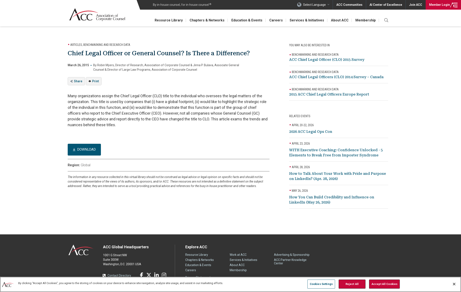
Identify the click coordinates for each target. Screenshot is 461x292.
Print (95, 81)
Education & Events (246, 20)
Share (78, 81)
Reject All (352, 284)
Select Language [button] (314, 4)
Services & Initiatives (307, 20)
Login (439, 4)
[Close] (454, 284)
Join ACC (415, 4)
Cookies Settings (321, 284)
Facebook (141, 275)
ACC (81, 250)
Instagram (163, 275)
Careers (276, 20)
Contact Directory (119, 275)
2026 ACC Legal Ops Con (310, 132)
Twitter (148, 275)
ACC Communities (349, 4)
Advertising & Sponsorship (292, 254)
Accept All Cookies (384, 284)
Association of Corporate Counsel (97, 15)
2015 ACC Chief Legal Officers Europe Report (329, 94)
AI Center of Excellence (386, 4)
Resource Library (169, 20)
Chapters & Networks (207, 20)
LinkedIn (156, 275)
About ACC (340, 20)
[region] (230, 284)
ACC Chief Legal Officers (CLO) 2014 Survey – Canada (336, 77)
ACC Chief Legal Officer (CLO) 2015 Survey (326, 60)
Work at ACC (238, 254)
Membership (365, 20)
